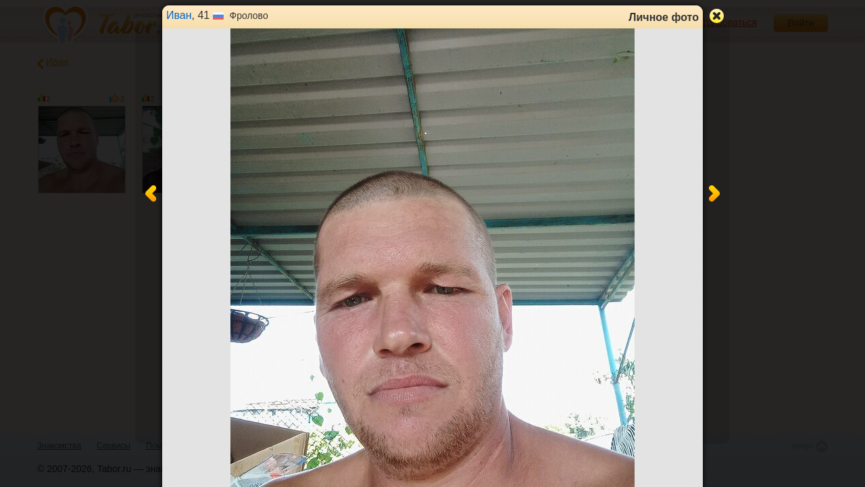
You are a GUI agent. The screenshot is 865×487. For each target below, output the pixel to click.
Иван (179, 15)
